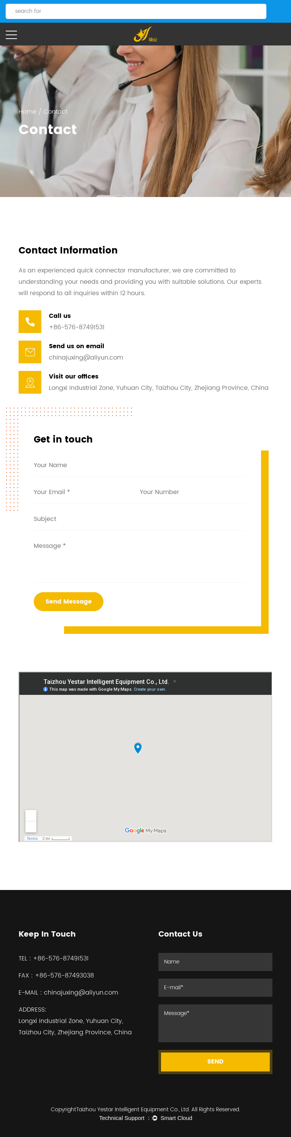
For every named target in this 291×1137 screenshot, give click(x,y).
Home (27, 112)
